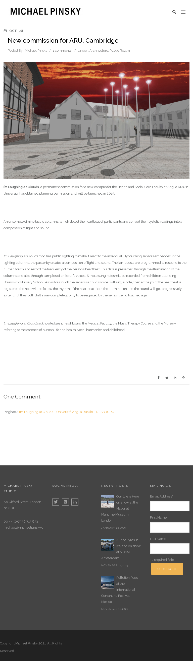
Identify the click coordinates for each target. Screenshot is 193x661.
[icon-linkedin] (74, 502)
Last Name (158, 539)
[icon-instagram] (66, 502)
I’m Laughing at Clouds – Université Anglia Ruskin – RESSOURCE (67, 412)
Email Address (161, 496)
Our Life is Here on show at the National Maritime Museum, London (120, 508)
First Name (158, 517)
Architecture (98, 50)
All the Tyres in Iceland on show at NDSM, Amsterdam (121, 549)
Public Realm (120, 50)
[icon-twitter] (57, 502)
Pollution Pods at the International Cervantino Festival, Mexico (119, 590)
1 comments (62, 50)
